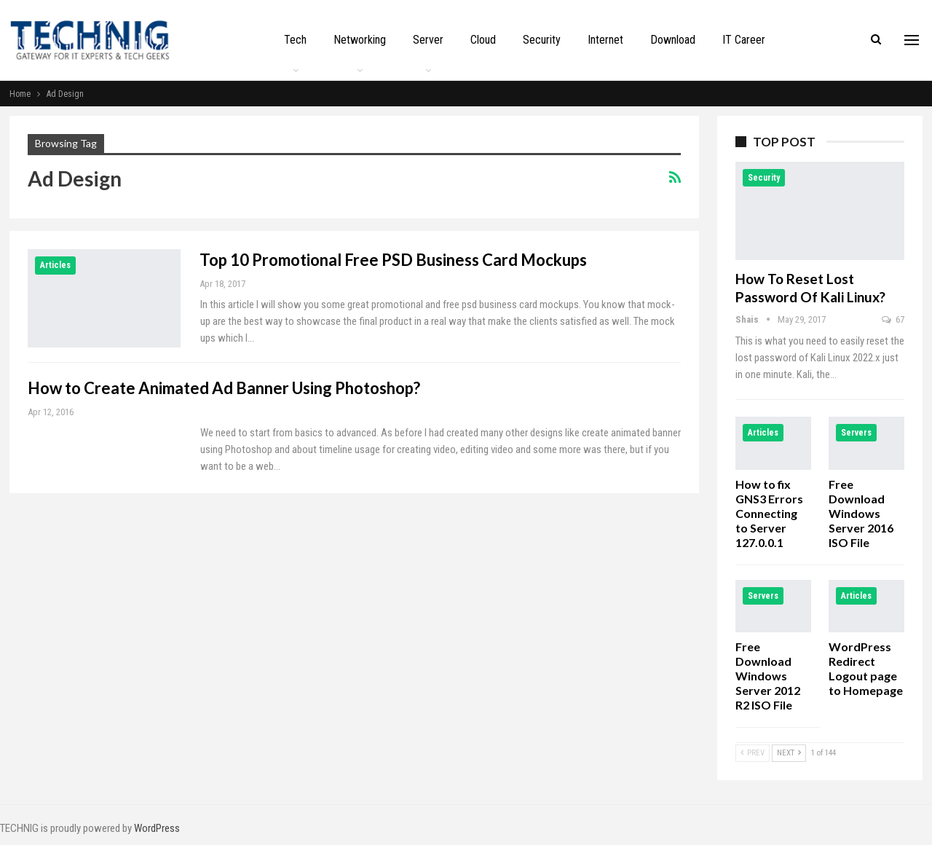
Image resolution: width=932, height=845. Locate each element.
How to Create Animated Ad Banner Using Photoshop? (224, 388)
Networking (359, 40)
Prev (753, 753)
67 (893, 319)
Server (428, 40)
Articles (55, 265)
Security (542, 40)
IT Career (743, 40)
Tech (295, 40)
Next (789, 753)
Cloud (483, 40)
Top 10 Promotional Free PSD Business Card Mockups (393, 260)
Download (672, 40)
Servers (856, 433)
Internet (605, 40)
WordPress (157, 828)
